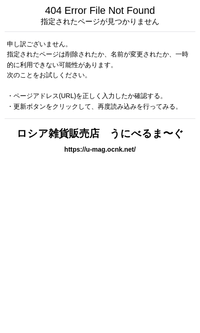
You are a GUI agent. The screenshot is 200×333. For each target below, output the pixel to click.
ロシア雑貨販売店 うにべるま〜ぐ (100, 133)
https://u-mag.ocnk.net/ (100, 149)
